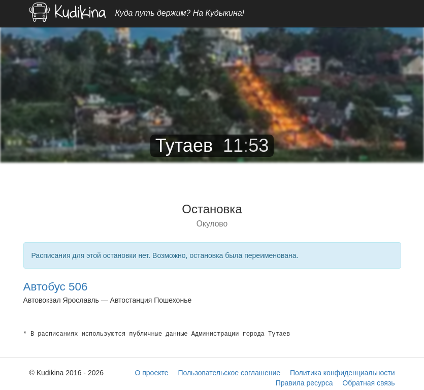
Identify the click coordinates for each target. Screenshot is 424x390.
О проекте (151, 373)
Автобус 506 (55, 286)
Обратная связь (368, 383)
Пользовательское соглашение (229, 373)
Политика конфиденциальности (342, 373)
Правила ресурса (304, 383)
